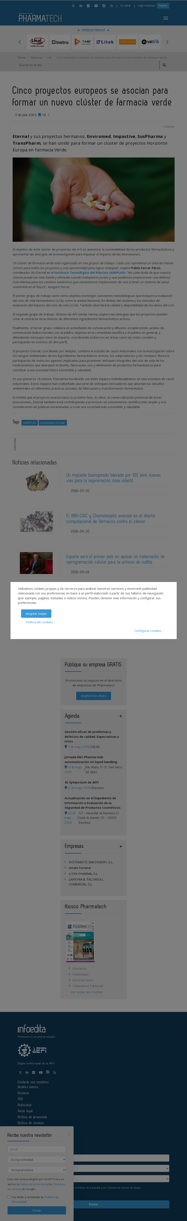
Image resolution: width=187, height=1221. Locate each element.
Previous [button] (20, 42)
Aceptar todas (36, 613)
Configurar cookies (147, 631)
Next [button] (167, 42)
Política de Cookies (39, 622)
